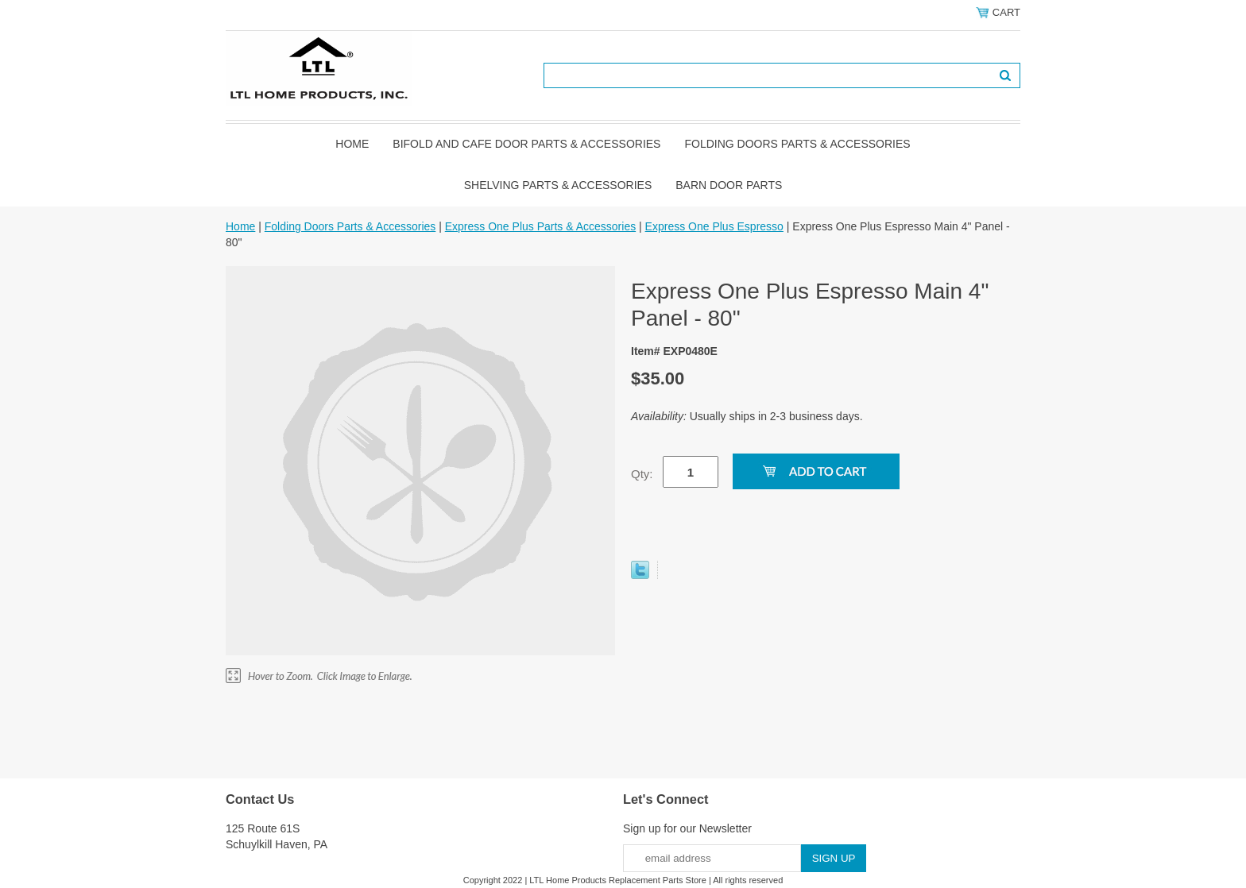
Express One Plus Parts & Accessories (540, 226)
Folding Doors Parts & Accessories (797, 143)
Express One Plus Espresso (714, 226)
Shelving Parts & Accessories (558, 185)
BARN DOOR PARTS (728, 185)
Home (352, 143)
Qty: (642, 474)
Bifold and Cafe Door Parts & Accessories (526, 143)
